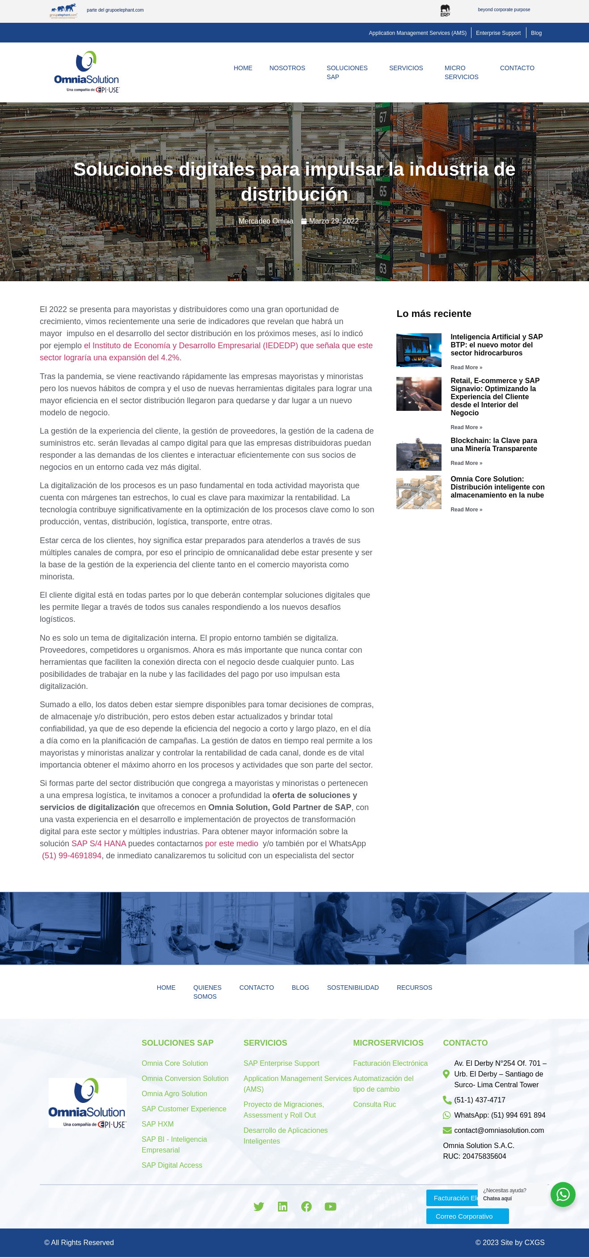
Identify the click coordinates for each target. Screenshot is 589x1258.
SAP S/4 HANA (99, 843)
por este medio (231, 843)
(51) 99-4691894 (71, 855)
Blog (300, 987)
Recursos (414, 987)
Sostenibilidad (353, 987)
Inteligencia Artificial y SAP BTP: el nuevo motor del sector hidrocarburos (496, 345)
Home (243, 68)
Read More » (466, 367)
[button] (418, 33)
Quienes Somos (208, 992)
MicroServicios (464, 72)
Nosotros (289, 67)
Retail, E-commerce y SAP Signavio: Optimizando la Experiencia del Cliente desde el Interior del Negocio (494, 397)
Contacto (519, 67)
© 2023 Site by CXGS (510, 1243)
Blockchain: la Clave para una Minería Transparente (493, 444)
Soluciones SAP (349, 72)
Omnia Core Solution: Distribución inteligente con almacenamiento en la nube (497, 487)
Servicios (408, 67)
